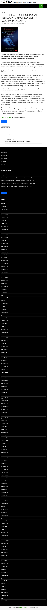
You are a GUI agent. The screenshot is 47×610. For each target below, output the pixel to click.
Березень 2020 (4, 217)
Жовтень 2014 (4, 403)
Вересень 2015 (5, 372)
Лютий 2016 (4, 357)
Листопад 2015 (4, 366)
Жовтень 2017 (4, 300)
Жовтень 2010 (4, 538)
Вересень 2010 (5, 540)
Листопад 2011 (4, 503)
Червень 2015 (4, 380)
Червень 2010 (4, 549)
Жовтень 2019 (4, 232)
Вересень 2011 (5, 509)
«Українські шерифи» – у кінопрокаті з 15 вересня (23, 140)
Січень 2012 (4, 498)
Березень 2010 (4, 558)
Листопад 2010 (4, 535)
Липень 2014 (4, 412)
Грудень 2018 (4, 260)
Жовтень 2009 (4, 563)
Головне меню (45, 6)
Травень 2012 (4, 486)
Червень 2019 (4, 243)
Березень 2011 (4, 523)
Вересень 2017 (5, 303)
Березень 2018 (4, 286)
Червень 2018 (4, 277)
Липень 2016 (4, 343)
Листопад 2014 (4, 400)
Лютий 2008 (4, 580)
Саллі (23, 135)
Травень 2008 (4, 578)
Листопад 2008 (4, 575)
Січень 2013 (4, 463)
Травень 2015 (4, 383)
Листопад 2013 (4, 435)
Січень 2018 (4, 292)
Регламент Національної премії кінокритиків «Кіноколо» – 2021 (16, 177)
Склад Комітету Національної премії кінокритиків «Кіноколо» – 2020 (18, 180)
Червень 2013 (4, 449)
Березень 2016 (4, 355)
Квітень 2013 (4, 455)
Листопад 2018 (4, 263)
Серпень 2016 (4, 340)
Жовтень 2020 (4, 209)
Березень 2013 (4, 458)
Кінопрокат (4, 152)
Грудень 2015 (4, 363)
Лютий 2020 (4, 220)
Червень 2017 (4, 312)
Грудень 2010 (4, 532)
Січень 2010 (4, 560)
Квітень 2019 (4, 249)
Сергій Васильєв (19, 23)
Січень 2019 (4, 257)
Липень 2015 (4, 378)
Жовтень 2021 (4, 203)
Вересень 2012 (5, 475)
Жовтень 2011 (4, 506)
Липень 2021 (4, 206)
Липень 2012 (4, 480)
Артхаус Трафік (6, 117)
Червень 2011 (4, 515)
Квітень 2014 (4, 420)
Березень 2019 (4, 252)
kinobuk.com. (23, 607)
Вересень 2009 (5, 566)
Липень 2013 (4, 446)
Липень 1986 (4, 601)
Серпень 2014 (4, 409)
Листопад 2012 (4, 469)
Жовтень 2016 (4, 335)
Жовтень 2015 (4, 369)
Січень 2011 (4, 529)
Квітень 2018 (4, 283)
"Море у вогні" (5, 127)
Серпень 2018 (4, 272)
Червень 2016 (4, 346)
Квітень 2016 (4, 352)
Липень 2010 (4, 546)
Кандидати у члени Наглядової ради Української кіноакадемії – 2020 (18, 183)
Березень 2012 (4, 492)
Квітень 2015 (4, 386)
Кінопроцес (4, 155)
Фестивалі (3, 161)
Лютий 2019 (4, 255)
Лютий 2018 (4, 289)
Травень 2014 (4, 418)
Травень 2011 (4, 518)
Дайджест (5, 12)
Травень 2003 (4, 592)
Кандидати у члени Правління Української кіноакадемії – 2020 (16, 186)
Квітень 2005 (4, 589)
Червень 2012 (4, 483)
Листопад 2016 (4, 332)
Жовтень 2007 (4, 583)
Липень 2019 (4, 240)
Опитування (4, 158)
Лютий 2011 (4, 526)
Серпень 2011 (4, 512)
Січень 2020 (4, 223)
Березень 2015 (4, 389)
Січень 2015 (4, 395)
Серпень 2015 (4, 375)
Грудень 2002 (4, 598)
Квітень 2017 (4, 317)
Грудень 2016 (4, 329)
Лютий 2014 (4, 426)
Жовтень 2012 (4, 472)
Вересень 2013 (5, 440)
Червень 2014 (4, 415)
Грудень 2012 (4, 466)
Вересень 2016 (5, 337)
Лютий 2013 (4, 460)
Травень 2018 (4, 280)
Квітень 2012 (4, 489)
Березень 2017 (4, 320)
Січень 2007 (4, 586)
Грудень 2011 (4, 500)
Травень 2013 (4, 452)
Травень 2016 (4, 349)
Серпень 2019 (4, 237)
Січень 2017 (4, 326)
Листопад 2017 (4, 297)
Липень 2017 (4, 309)
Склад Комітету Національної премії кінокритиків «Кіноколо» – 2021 (18, 175)
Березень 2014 (4, 423)
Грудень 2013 (4, 432)
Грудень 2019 (4, 226)
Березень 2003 (4, 595)
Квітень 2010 (4, 555)
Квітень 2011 (4, 520)
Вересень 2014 (5, 406)
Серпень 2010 (4, 543)
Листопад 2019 (4, 229)
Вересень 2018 (5, 269)
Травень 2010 (4, 552)
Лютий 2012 (4, 495)
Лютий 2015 (4, 392)
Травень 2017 (4, 315)
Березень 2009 (4, 572)
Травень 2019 (4, 246)
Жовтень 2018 (4, 266)
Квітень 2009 (4, 569)
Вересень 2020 (5, 212)
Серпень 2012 (4, 478)
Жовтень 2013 (4, 438)
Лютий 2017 (4, 323)
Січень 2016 (4, 360)
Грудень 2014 (4, 398)
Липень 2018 (4, 275)
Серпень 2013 (4, 443)
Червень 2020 (4, 215)
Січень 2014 (4, 429)
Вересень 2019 (5, 235)
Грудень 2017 (4, 295)
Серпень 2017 (4, 306)
